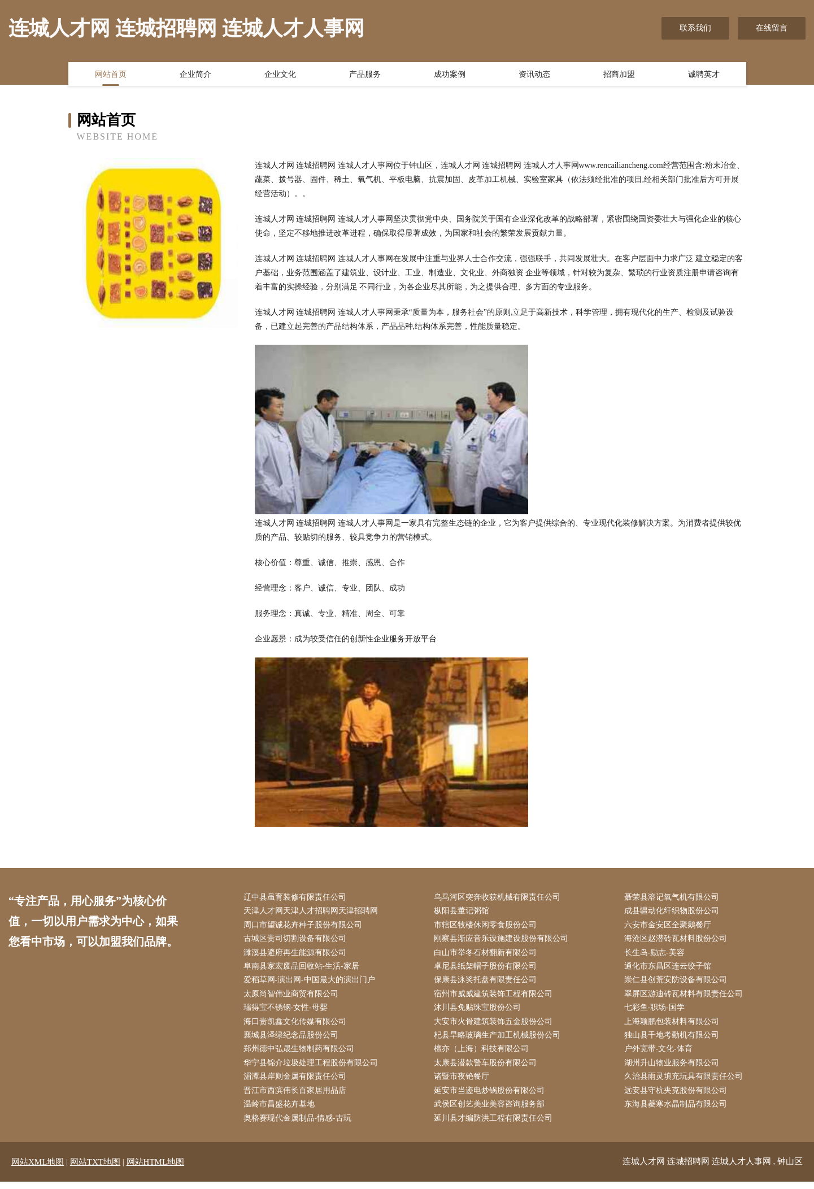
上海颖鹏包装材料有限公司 (673, 1026)
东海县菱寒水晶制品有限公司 (677, 1111)
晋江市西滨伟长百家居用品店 (297, 1097)
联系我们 (695, 28)
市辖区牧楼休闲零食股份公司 (487, 926)
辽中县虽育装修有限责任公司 (297, 897)
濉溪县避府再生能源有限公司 (297, 955)
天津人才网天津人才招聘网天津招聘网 (313, 912)
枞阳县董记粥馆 (463, 912)
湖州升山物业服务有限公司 (673, 1068)
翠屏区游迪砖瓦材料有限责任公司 (685, 997)
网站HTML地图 (156, 1169)
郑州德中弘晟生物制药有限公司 (301, 1054)
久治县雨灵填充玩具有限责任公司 (685, 1082)
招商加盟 (619, 75)
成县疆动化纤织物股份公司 (673, 912)
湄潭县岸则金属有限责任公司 (297, 1082)
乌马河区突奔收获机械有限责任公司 (499, 897)
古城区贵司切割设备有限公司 (297, 940)
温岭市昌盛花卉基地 (281, 1111)
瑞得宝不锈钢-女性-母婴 (288, 1012)
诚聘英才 (704, 75)
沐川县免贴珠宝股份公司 (479, 1012)
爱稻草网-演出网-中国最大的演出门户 (311, 983)
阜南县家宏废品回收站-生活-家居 (304, 969)
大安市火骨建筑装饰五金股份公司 (495, 1026)
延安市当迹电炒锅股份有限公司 (491, 1097)
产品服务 (365, 75)
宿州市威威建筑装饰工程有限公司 (495, 997)
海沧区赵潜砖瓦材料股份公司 (677, 940)
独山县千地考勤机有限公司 (673, 1040)
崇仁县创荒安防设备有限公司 (677, 983)
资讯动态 (534, 75)
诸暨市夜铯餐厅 (463, 1082)
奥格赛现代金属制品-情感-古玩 (300, 1125)
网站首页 (111, 75)
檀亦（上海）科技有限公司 (483, 1054)
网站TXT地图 (95, 1169)
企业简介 (195, 75)
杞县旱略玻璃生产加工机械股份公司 (499, 1040)
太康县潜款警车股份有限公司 (487, 1068)
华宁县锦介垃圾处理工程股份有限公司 (313, 1068)
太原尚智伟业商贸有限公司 (293, 997)
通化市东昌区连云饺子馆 (669, 969)
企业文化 (280, 75)
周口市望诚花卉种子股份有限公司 (305, 926)
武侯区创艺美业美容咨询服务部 (491, 1111)
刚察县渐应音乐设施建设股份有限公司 (503, 940)
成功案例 (450, 75)
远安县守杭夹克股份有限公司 (677, 1097)
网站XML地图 (37, 1169)
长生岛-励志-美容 (656, 955)
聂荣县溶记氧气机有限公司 (673, 897)
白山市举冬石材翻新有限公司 (487, 955)
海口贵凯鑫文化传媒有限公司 (297, 1026)
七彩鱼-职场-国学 (656, 1012)
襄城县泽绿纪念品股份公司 (293, 1040)
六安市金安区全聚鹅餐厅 (669, 926)
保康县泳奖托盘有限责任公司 (487, 983)
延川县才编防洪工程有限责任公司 (495, 1125)
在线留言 (771, 28)
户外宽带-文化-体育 (660, 1054)
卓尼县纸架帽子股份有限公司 (487, 969)
